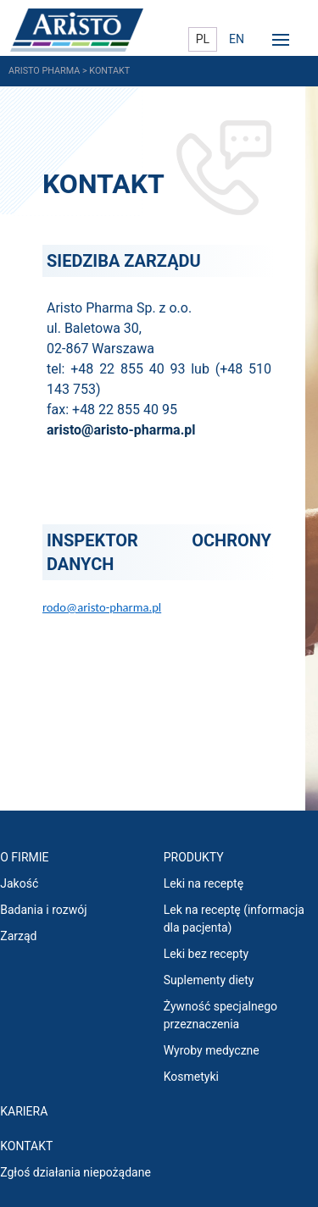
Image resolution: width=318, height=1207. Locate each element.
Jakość (19, 883)
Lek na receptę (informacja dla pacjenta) (234, 918)
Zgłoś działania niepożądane (75, 1172)
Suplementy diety (209, 980)
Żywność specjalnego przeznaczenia (220, 1015)
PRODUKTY (194, 857)
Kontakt (26, 1146)
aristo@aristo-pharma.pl (121, 430)
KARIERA (23, 1111)
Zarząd (18, 936)
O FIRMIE (24, 857)
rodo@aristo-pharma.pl (101, 607)
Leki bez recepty (206, 954)
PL (202, 39)
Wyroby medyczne (211, 1050)
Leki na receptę (203, 883)
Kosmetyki (191, 1076)
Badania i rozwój (43, 909)
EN (236, 39)
